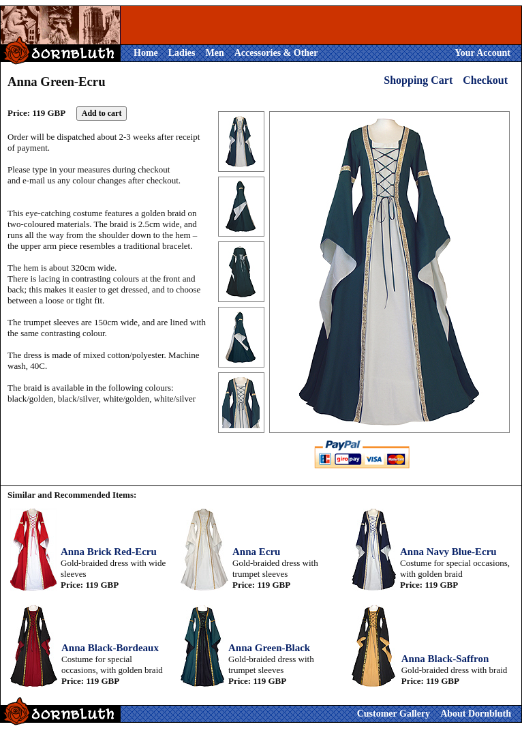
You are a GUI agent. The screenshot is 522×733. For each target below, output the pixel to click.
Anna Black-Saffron (445, 658)
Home (146, 53)
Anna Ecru (256, 551)
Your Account (482, 53)
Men (214, 53)
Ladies (182, 53)
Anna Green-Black (269, 647)
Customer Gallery (393, 713)
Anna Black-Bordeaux (110, 647)
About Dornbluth (475, 713)
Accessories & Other (276, 53)
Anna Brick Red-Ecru (109, 551)
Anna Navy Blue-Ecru (448, 551)
